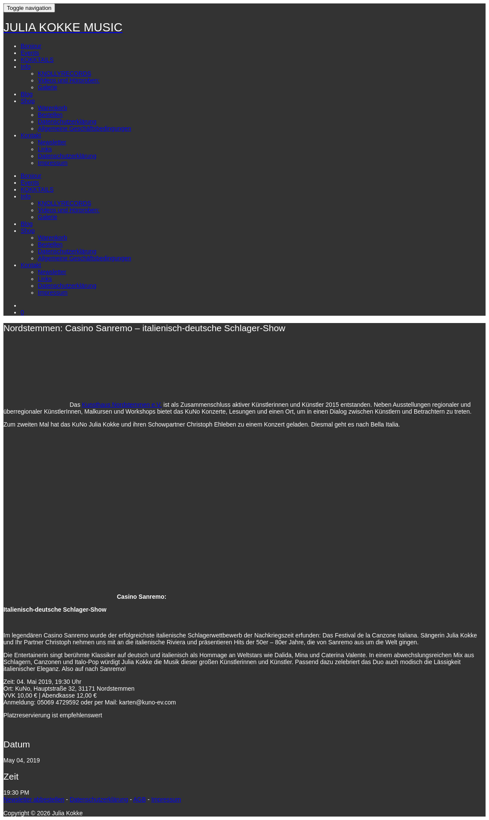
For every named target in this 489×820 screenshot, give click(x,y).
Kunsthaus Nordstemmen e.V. (122, 404)
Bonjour (31, 46)
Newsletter (52, 142)
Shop (28, 101)
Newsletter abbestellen (33, 799)
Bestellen (50, 114)
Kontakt (31, 135)
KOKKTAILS (37, 59)
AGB (139, 799)
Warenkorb (52, 107)
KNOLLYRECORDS (64, 73)
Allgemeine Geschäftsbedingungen (84, 128)
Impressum (52, 162)
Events (30, 52)
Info (26, 66)
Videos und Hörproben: (69, 80)
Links (45, 149)
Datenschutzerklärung (67, 121)
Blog (27, 94)
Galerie (47, 87)
